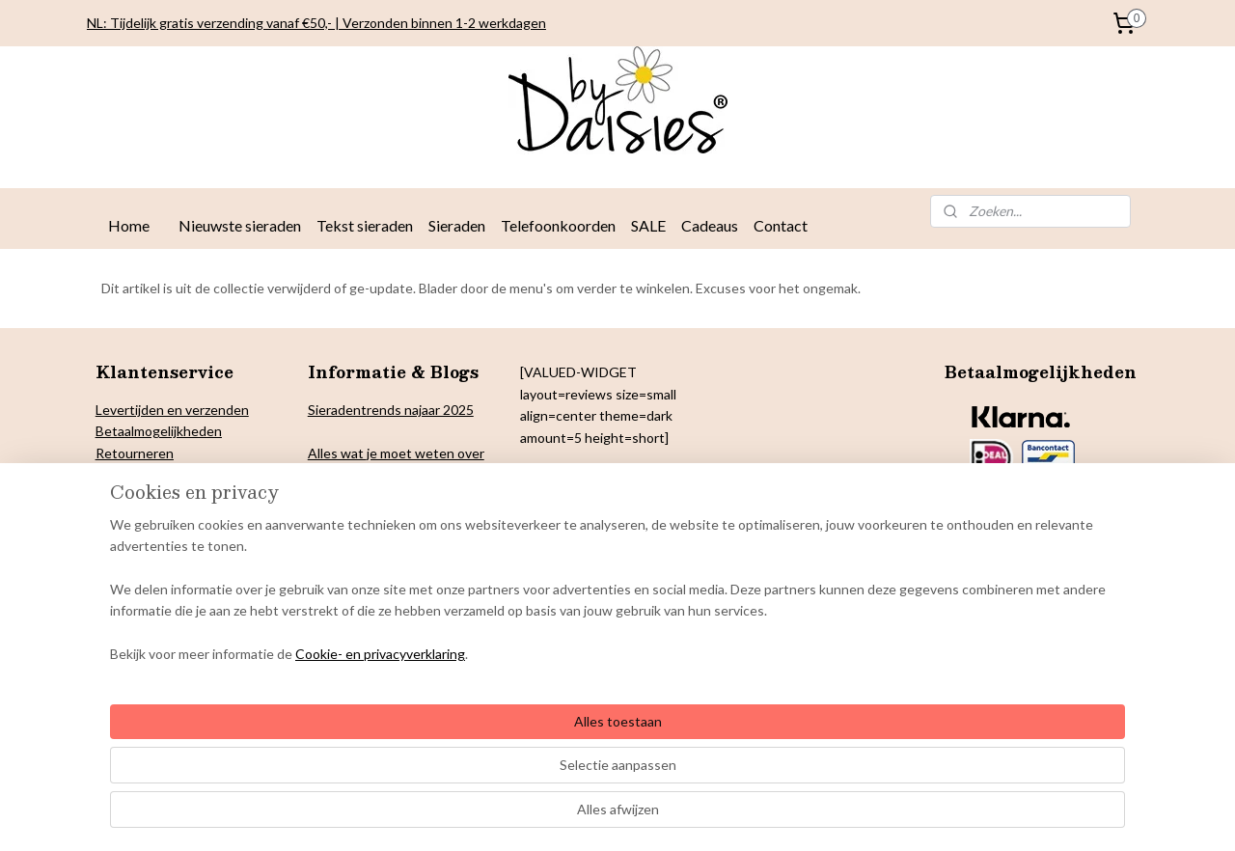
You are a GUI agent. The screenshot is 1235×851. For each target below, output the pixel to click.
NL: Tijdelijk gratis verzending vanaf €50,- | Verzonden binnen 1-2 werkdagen (316, 22)
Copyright (126, 517)
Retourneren (135, 453)
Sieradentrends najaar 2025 (391, 409)
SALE (648, 225)
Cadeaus (709, 225)
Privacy (117, 474)
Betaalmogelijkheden (159, 431)
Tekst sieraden (364, 225)
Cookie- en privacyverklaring (357, 817)
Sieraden (456, 225)
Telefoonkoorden (558, 225)
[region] (490, 753)
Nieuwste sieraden (239, 225)
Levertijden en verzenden (172, 409)
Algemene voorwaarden (167, 560)
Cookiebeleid (135, 495)
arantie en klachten (164, 539)
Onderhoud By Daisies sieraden (191, 582)
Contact (781, 225)
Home (129, 225)
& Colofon (188, 517)
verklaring (168, 474)
